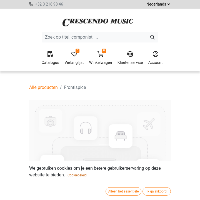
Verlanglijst (74, 58)
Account (155, 58)
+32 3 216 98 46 (49, 4)
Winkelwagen (100, 58)
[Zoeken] (152, 37)
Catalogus (50, 58)
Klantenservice (130, 58)
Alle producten (43, 87)
